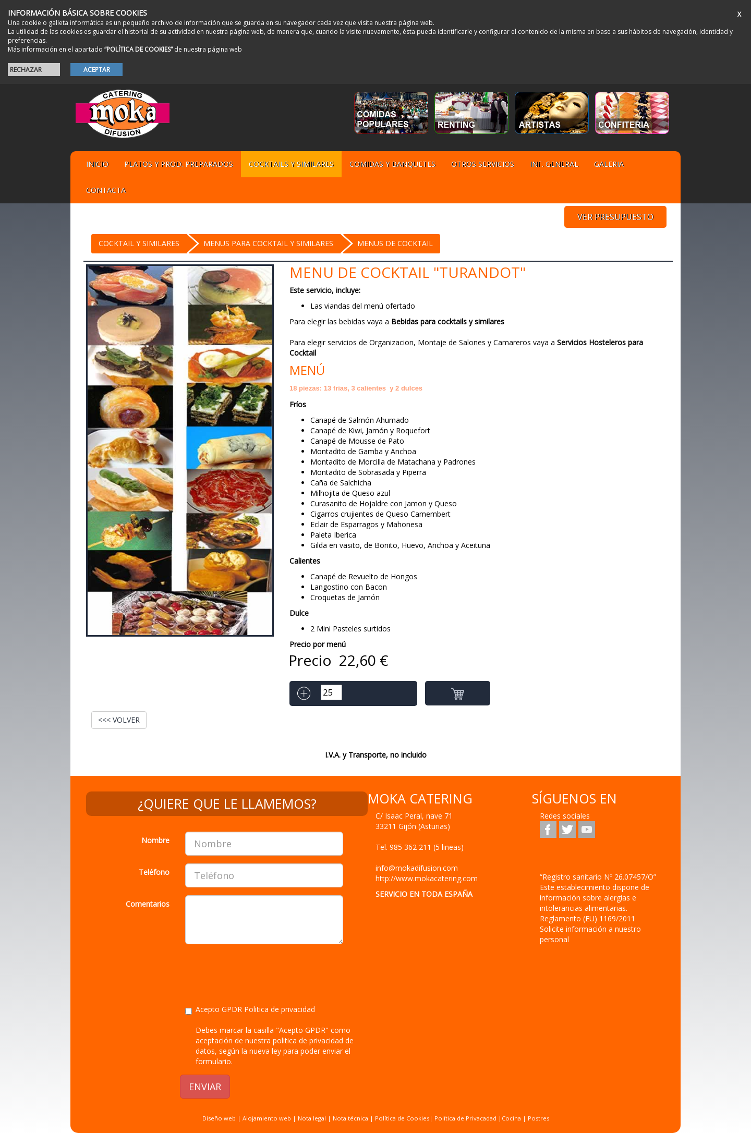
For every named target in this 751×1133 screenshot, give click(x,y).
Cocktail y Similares (139, 243)
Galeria (609, 164)
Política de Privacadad (465, 1118)
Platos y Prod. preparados (178, 164)
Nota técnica (350, 1118)
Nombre (155, 840)
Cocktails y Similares (291, 164)
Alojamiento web (267, 1118)
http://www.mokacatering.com (427, 878)
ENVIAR (205, 1086)
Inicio (97, 164)
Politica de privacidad (279, 1009)
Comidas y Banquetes (392, 164)
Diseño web (219, 1118)
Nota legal (312, 1118)
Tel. (420, 847)
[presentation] (264, 972)
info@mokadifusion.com (417, 868)
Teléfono (154, 872)
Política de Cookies (402, 1118)
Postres (538, 1118)
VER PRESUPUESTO (615, 217)
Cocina (512, 1118)
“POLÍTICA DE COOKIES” (138, 49)
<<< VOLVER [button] (119, 720)
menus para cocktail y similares (268, 243)
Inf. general (554, 164)
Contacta (106, 190)
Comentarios (147, 904)
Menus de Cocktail (395, 243)
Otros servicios (482, 164)
